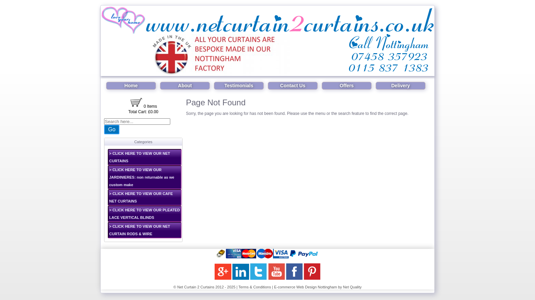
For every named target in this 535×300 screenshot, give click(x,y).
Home (131, 85)
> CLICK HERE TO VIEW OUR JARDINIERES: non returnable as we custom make (141, 177)
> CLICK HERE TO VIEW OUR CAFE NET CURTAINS (141, 197)
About (185, 85)
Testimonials (239, 85)
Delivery (400, 85)
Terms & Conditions (254, 287)
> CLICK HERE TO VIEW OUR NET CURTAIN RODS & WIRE (139, 230)
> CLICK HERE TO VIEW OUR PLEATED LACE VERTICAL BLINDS (144, 214)
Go (111, 129)
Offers (346, 85)
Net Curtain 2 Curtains (195, 287)
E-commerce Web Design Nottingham (305, 287)
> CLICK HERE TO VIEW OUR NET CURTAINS (139, 157)
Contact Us (292, 85)
